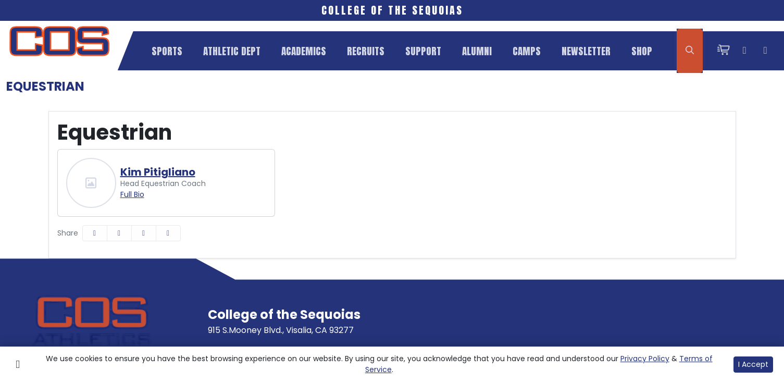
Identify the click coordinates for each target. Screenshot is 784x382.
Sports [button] (167, 51)
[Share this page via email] (143, 233)
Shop (641, 50)
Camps (527, 50)
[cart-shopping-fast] (723, 51)
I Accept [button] (753, 364)
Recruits (365, 50)
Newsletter (586, 50)
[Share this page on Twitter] (119, 233)
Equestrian (45, 86)
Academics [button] (303, 51)
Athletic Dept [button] (231, 51)
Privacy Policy (644, 358)
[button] (167, 50)
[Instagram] (744, 51)
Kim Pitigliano (157, 172)
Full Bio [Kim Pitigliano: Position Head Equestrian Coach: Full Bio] (132, 194)
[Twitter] (765, 51)
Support (423, 50)
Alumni (477, 50)
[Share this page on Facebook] (94, 233)
